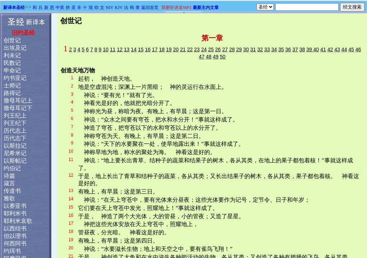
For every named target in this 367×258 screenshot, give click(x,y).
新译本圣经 (14, 7)
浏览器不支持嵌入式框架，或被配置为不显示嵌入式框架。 (183, 135)
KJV (119, 7)
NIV (109, 7)
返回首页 (149, 7)
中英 (60, 7)
